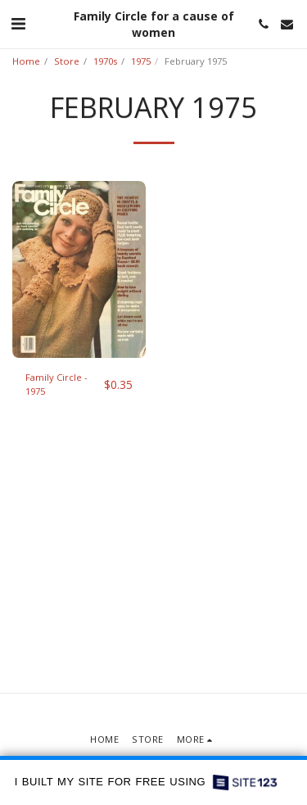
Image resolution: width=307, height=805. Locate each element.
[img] (79, 270)
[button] (18, 23)
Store (66, 61)
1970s (105, 61)
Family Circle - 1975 (56, 384)
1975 (141, 61)
